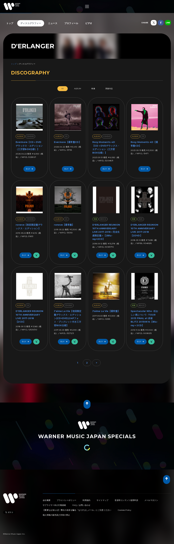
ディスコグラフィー (30, 23)
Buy (30, 169)
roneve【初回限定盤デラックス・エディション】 (29, 226)
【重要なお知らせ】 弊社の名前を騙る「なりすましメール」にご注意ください (77, 510)
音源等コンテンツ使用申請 (126, 500)
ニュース (52, 23)
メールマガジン (151, 500)
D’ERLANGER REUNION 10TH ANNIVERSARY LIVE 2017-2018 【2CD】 (29, 316)
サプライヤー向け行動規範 (54, 505)
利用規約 (86, 500)
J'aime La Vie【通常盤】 (106, 311)
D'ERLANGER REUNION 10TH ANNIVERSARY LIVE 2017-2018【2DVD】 (144, 230)
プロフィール (71, 23)
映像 (93, 88)
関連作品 (109, 88)
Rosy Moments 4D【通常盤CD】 (144, 144)
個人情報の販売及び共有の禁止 (56, 515)
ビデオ (88, 23)
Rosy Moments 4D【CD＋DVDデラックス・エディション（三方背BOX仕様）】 (106, 147)
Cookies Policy (124, 510)
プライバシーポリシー (66, 500)
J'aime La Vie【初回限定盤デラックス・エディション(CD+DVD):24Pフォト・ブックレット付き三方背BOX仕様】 (67, 318)
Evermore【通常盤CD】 (67, 142)
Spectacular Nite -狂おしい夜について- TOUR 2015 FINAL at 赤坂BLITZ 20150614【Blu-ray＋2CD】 (144, 318)
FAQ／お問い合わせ (81, 505)
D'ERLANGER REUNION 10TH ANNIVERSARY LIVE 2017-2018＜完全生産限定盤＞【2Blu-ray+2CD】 (106, 231)
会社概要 (46, 500)
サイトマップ (102, 500)
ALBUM (77, 88)
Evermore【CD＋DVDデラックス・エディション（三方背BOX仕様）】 (29, 146)
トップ (9, 23)
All (62, 88)
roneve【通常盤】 (64, 224)
